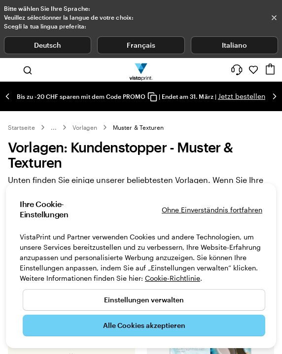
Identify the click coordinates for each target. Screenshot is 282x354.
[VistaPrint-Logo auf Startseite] (141, 70)
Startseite (21, 127)
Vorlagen (84, 127)
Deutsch (47, 45)
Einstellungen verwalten (144, 299)
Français (141, 45)
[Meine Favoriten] (253, 70)
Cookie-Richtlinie (172, 278)
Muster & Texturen (138, 127)
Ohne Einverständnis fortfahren (212, 210)
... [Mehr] (54, 127)
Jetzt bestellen (241, 96)
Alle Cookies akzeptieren (144, 325)
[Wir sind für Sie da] (237, 70)
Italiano (234, 45)
